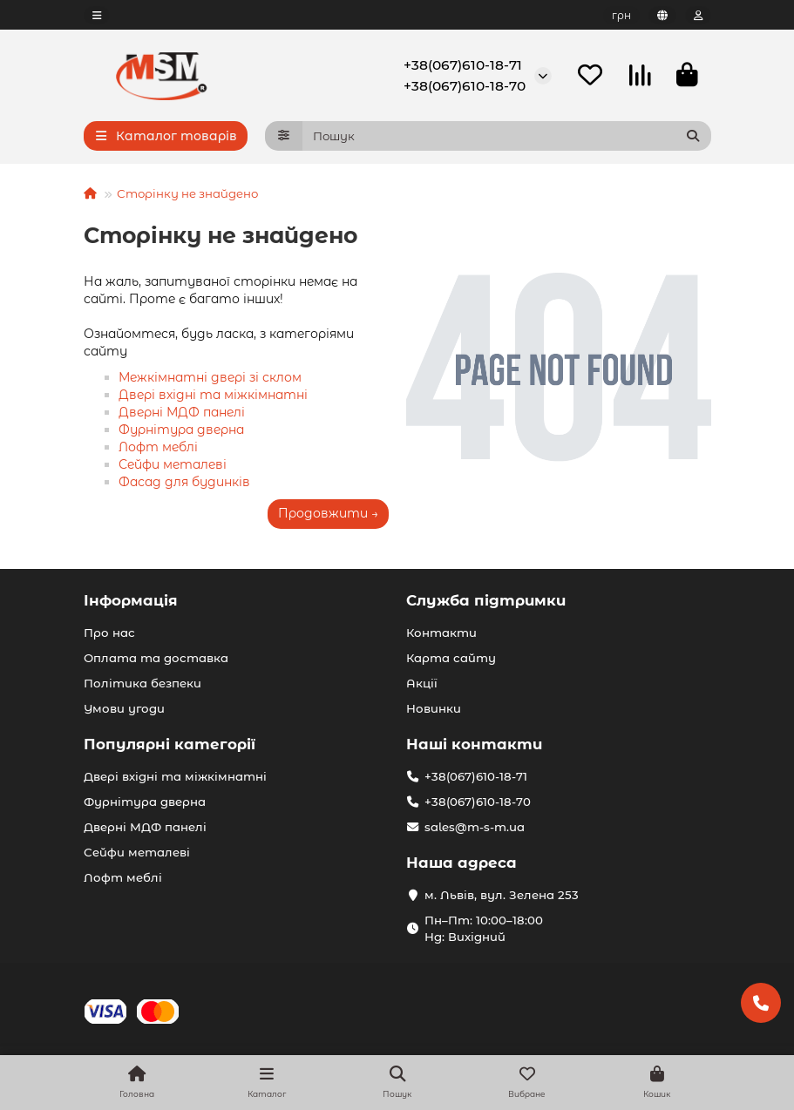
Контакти (441, 633)
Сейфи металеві (173, 465)
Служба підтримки (486, 600)
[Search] (506, 137)
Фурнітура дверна (181, 430)
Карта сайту (451, 658)
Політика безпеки (142, 683)
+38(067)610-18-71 (463, 65)
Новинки (433, 708)
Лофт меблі (158, 448)
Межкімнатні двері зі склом (210, 378)
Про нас (109, 633)
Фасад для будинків (184, 483)
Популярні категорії (169, 744)
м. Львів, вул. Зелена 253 (501, 895)
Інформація (131, 600)
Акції (422, 683)
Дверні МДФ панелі (182, 413)
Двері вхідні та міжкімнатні (213, 395)
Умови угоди (124, 708)
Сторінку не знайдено (187, 194)
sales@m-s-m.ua (474, 827)
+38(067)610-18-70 (465, 86)
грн (621, 15)
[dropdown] (97, 15)
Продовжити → (328, 514)
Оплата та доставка (156, 658)
